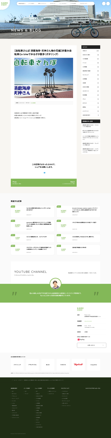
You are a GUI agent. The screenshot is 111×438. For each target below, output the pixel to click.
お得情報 (91, 79)
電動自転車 (14, 405)
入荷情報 (91, 67)
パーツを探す (31, 3)
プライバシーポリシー (66, 405)
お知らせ (91, 51)
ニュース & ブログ (18, 380)
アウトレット (14, 396)
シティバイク (14, 412)
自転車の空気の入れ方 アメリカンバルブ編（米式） (90, 125)
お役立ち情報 (91, 87)
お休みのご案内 (91, 55)
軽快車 (13, 410)
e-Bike (13, 403)
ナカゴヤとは (65, 391)
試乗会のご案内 (65, 393)
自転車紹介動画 (91, 71)
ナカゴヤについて (83, 3)
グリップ (26, 393)
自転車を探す (21, 3)
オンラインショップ (66, 400)
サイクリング (91, 75)
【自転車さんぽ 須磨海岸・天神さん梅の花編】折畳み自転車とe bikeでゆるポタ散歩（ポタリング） (44, 380)
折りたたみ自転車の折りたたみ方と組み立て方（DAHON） (90, 131)
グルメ (91, 99)
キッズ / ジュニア (15, 398)
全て (13, 391)
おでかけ (91, 103)
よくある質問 (73, 3)
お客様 (91, 83)
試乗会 (91, 107)
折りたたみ (14, 393)
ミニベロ (14, 400)
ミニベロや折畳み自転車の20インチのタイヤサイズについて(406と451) (91, 138)
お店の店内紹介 (91, 115)
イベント (91, 63)
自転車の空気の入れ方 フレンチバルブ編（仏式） (90, 144)
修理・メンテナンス (42, 3)
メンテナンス (91, 111)
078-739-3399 (88, 321)
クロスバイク (14, 408)
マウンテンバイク (15, 417)
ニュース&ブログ (62, 3)
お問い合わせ (91, 345)
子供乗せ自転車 (15, 415)
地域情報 (91, 95)
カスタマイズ (52, 3)
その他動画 (33, 102)
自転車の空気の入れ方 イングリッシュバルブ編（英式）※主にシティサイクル (90, 150)
